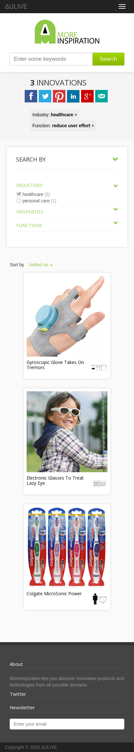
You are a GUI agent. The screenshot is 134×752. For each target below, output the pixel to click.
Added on (41, 264)
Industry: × (54, 114)
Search (108, 59)
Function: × (63, 125)
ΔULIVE (16, 6)
